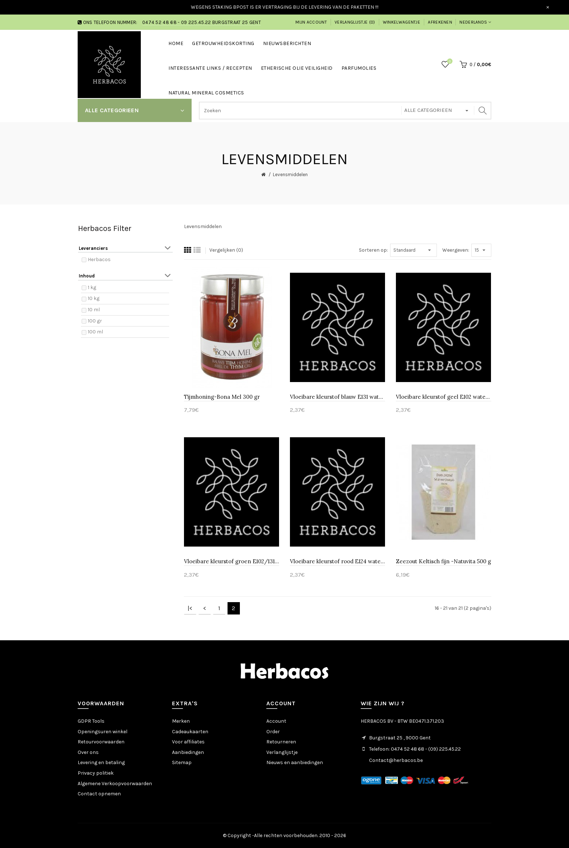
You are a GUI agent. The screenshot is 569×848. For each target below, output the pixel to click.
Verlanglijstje (282, 752)
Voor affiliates (188, 742)
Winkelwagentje (401, 22)
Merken (181, 721)
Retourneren (281, 742)
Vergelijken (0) (226, 250)
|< (190, 608)
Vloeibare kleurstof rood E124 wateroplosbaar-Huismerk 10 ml (337, 561)
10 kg (93, 298)
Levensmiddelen (290, 174)
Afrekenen (440, 22)
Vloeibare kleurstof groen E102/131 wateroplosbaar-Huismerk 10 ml (231, 561)
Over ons (88, 752)
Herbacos (99, 259)
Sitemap (182, 762)
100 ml (95, 332)
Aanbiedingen (188, 752)
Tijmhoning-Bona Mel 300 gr (222, 396)
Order (273, 732)
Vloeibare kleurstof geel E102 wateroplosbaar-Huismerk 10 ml (443, 396)
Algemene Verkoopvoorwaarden (115, 783)
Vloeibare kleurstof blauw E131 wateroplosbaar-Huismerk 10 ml (337, 396)
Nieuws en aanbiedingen (294, 762)
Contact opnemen (99, 794)
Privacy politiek (96, 773)
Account (276, 721)
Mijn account (311, 22)
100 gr (95, 321)
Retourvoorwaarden (101, 742)
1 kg (92, 287)
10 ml (94, 310)
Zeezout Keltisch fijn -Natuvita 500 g (443, 561)
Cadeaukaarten (190, 732)
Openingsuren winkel (102, 732)
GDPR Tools (91, 721)
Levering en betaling (101, 762)
